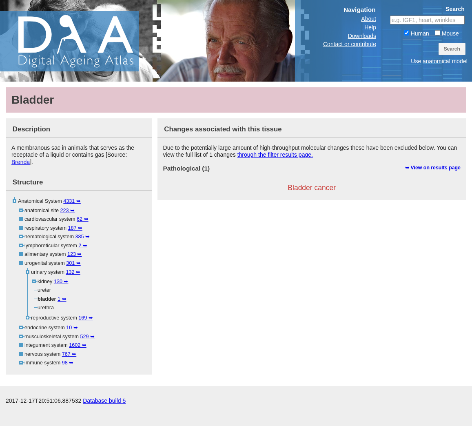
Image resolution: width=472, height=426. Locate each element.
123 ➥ (74, 254)
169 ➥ (85, 318)
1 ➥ (62, 299)
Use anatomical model (439, 61)
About (368, 19)
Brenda (20, 162)
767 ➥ (69, 354)
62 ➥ (83, 219)
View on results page (436, 168)
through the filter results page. (275, 154)
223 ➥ (67, 210)
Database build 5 (104, 418)
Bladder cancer (312, 188)
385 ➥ (82, 237)
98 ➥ (68, 363)
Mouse (447, 33)
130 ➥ (61, 281)
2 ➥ (82, 245)
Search (452, 49)
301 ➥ (73, 263)
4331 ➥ (72, 201)
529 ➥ (87, 336)
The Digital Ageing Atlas (81, 41)
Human (416, 33)
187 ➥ (75, 228)
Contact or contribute (349, 44)
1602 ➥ (77, 345)
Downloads (362, 36)
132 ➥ (73, 272)
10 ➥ (72, 328)
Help (370, 27)
